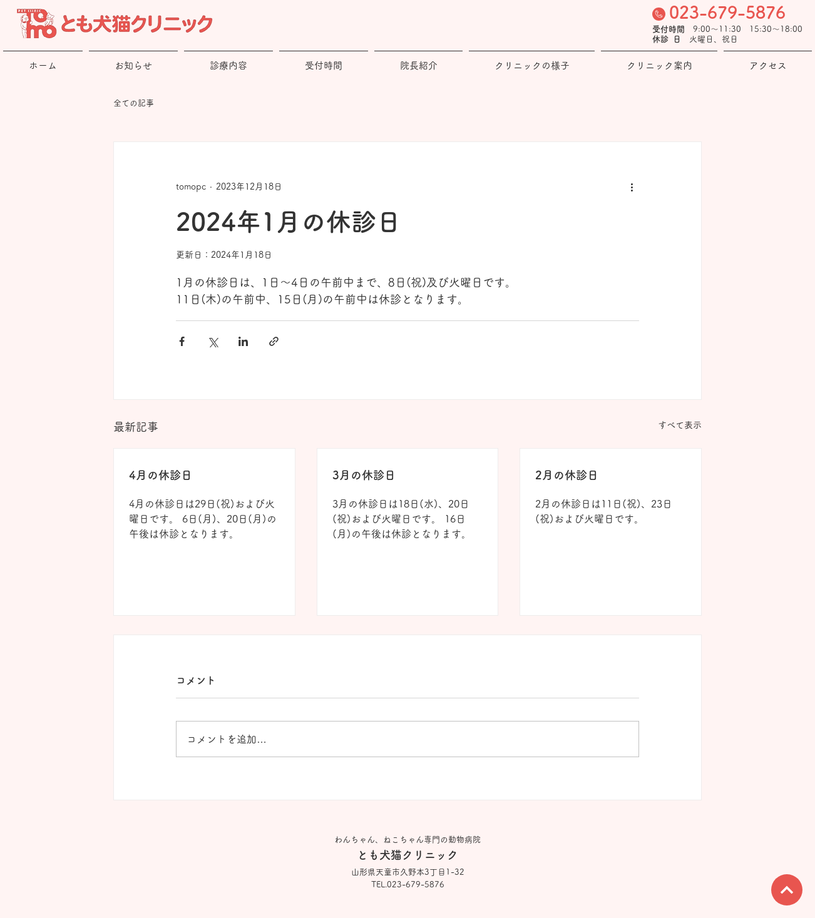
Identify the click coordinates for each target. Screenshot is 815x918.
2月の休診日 (566, 475)
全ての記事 (133, 103)
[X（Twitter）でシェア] (212, 341)
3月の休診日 (364, 475)
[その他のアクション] (631, 187)
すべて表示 (680, 425)
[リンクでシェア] (274, 341)
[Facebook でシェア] (182, 341)
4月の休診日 (160, 475)
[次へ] (786, 889)
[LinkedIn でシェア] (243, 341)
